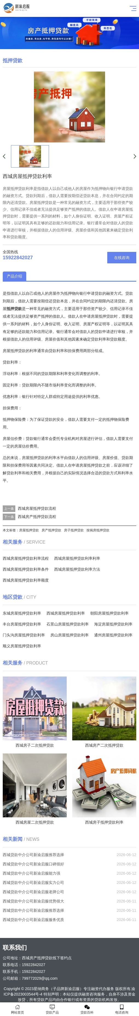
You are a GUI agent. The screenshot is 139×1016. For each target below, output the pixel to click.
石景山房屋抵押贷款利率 (68, 624)
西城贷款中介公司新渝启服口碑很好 (33, 864)
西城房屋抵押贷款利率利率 (77, 558)
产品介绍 (14, 276)
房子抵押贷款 (74, 530)
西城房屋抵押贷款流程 (37, 508)
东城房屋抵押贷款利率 (22, 613)
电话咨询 (121, 1009)
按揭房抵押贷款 (97, 530)
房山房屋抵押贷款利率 (69, 635)
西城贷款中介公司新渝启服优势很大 (33, 901)
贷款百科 (87, 1009)
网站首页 (17, 1009)
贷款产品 (52, 1009)
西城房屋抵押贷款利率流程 (26, 558)
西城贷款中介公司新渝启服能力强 (31, 873)
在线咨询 (121, 257)
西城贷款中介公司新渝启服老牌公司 (33, 892)
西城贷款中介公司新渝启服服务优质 (33, 919)
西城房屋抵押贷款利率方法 (77, 569)
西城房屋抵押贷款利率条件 (26, 569)
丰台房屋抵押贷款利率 (22, 624)
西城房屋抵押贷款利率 (66, 613)
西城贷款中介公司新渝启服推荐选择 (33, 855)
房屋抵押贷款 (29, 530)
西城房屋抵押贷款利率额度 (26, 580)
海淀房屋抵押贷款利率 (113, 624)
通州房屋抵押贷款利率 (113, 635)
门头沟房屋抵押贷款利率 (24, 635)
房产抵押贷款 (51, 530)
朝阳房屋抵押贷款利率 (109, 613)
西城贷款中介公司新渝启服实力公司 (33, 882)
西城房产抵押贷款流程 (37, 516)
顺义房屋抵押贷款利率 (22, 646)
